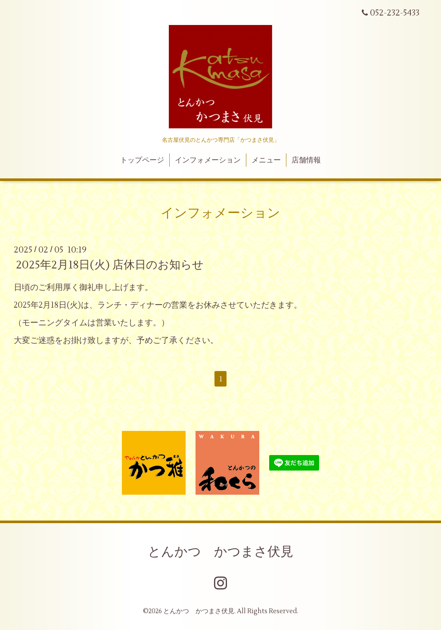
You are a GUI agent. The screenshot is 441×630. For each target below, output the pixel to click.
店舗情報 (306, 160)
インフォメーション (208, 160)
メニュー (266, 160)
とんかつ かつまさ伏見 (220, 551)
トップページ (142, 160)
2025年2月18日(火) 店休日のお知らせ (110, 265)
